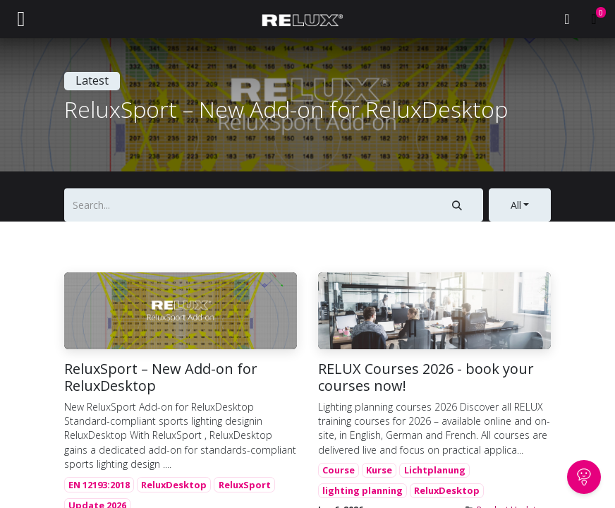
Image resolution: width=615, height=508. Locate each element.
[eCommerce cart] (593, 19)
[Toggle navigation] (21, 19)
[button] (520, 205)
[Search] (456, 205)
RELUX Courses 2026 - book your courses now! (426, 377)
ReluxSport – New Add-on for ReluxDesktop (160, 377)
